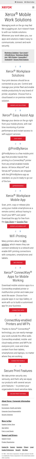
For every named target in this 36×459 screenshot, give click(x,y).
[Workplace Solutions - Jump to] (12, 53)
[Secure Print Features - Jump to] (21, 59)
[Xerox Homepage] (7, 7)
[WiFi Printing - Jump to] (12, 57)
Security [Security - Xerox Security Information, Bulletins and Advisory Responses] (18, 450)
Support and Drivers (9, 435)
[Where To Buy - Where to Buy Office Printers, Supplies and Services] (29, 2)
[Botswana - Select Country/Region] (19, 2)
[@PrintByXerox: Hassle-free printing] (18, 186)
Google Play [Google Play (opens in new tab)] (22, 221)
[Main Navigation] (33, 7)
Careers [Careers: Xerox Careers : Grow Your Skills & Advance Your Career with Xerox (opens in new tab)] (12, 447)
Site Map (25, 450)
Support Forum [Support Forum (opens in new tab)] (6, 439)
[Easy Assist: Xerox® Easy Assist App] (18, 139)
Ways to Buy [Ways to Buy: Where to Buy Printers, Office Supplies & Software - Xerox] (6, 421)
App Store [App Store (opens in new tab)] (9, 221)
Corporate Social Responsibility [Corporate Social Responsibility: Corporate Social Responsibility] (11, 411)
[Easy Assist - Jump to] (24, 53)
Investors (19, 447)
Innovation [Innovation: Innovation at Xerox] (5, 405)
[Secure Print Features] (18, 394)
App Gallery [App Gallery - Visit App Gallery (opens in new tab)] (5, 428)
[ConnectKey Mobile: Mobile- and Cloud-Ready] (18, 361)
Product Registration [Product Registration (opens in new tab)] (8, 442)
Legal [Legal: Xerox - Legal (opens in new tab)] (32, 447)
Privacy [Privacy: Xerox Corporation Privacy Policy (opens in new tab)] (26, 447)
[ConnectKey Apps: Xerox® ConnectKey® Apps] (18, 310)
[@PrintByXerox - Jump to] (10, 55)
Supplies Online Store (8, 424)
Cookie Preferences (8, 450)
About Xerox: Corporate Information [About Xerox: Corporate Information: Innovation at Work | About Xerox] (16, 401)
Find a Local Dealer (8, 431)
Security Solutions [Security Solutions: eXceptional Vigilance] (7, 415)
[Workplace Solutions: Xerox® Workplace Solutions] (18, 105)
